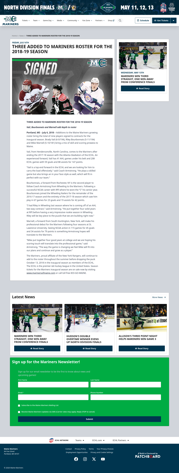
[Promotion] (89, 7)
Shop (111, 20)
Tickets (26, 20)
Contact (69, 449)
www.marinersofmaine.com (41, 272)
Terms (91, 449)
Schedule (143, 20)
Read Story (142, 88)
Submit (89, 419)
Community (73, 20)
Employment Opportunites (77, 452)
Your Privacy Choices (105, 449)
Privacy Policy (80, 449)
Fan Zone (87, 20)
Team (36, 20)
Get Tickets (161, 20)
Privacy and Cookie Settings (102, 452)
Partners (100, 20)
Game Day (48, 20)
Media (61, 20)
